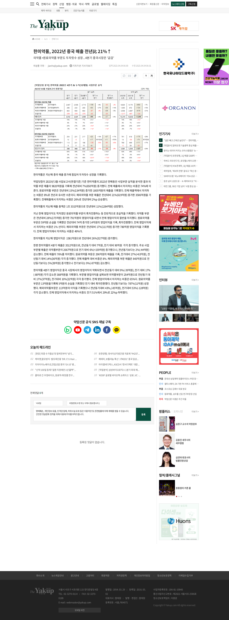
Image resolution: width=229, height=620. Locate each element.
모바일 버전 (80, 610)
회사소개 (40, 575)
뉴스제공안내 (58, 575)
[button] (176, 496)
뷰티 (67, 10)
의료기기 (93, 10)
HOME (36, 39)
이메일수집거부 (186, 575)
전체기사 (46, 4)
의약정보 (165, 3)
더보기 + (195, 133)
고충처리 (90, 575)
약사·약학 (84, 4)
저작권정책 (122, 575)
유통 (58, 10)
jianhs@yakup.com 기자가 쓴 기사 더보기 (70, 65)
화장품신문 (154, 3)
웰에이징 (105, 4)
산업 (61, 5)
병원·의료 (71, 4)
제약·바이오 (46, 10)
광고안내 (75, 575)
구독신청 (191, 3)
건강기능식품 (79, 10)
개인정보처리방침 (142, 575)
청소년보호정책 (164, 575)
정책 (55, 4)
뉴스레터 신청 (178, 3)
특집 (114, 4)
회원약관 (105, 575)
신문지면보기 (141, 3)
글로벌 (95, 4)
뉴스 (46, 39)
